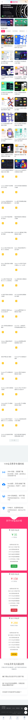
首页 (3, 717)
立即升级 (14, 566)
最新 (3, 31)
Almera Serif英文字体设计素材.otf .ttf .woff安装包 (20, 265)
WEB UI (17, 717)
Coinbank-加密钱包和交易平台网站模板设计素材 (7, 203)
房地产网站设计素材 (6, 356)
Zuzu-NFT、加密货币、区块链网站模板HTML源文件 (21, 327)
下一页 (14, 440)
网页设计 (22, 31)
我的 (24, 717)
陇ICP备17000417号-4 (18, 712)
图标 (22, 708)
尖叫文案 (3, 708)
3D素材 (8, 31)
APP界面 (15, 31)
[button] (21, 16)
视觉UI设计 (8, 708)
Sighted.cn (11, 712)
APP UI (13, 708)
